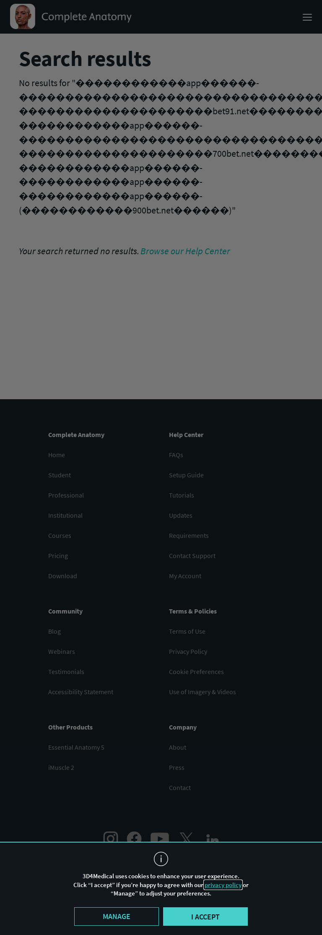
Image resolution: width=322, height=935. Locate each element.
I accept (205, 917)
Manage (116, 916)
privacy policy (223, 885)
